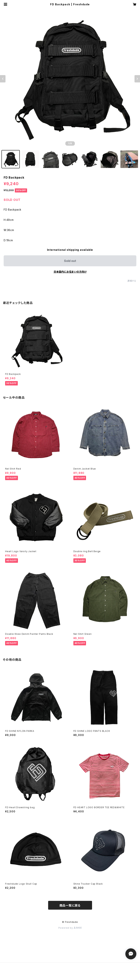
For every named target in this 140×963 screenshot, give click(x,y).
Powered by (70, 927)
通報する (131, 280)
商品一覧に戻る (70, 905)
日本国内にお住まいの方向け (70, 271)
